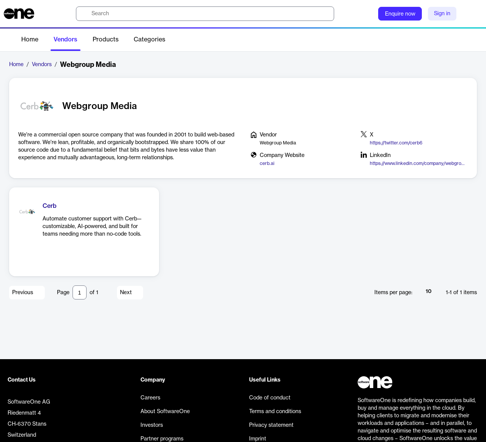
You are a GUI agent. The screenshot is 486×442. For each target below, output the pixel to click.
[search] (205, 13)
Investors (151, 425)
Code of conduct (269, 398)
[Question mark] (367, 13)
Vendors (65, 39)
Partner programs (161, 439)
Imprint (257, 439)
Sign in (442, 13)
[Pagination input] (80, 292)
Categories (149, 39)
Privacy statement (271, 425)
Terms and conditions (275, 411)
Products (105, 39)
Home (29, 39)
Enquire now (400, 14)
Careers (150, 398)
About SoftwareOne (165, 411)
